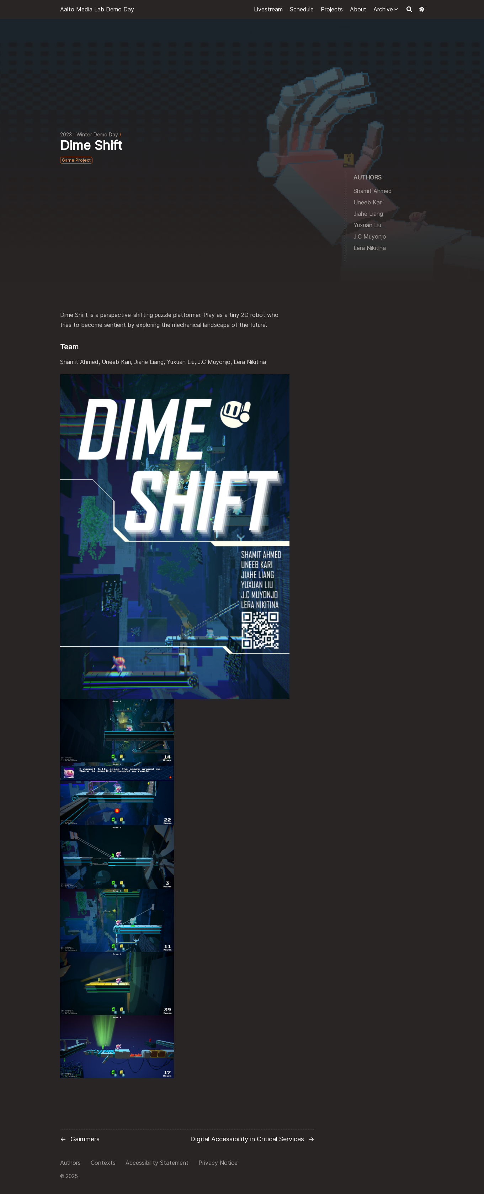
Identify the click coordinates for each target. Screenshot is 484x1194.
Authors (70, 1162)
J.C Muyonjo (369, 236)
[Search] (409, 9)
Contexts (103, 1162)
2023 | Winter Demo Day (89, 134)
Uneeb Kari (368, 202)
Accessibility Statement (157, 1162)
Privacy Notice (218, 1162)
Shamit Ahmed (372, 190)
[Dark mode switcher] (421, 9)
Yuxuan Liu (367, 225)
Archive (383, 9)
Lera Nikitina (369, 247)
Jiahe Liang (368, 213)
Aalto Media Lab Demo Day (97, 9)
